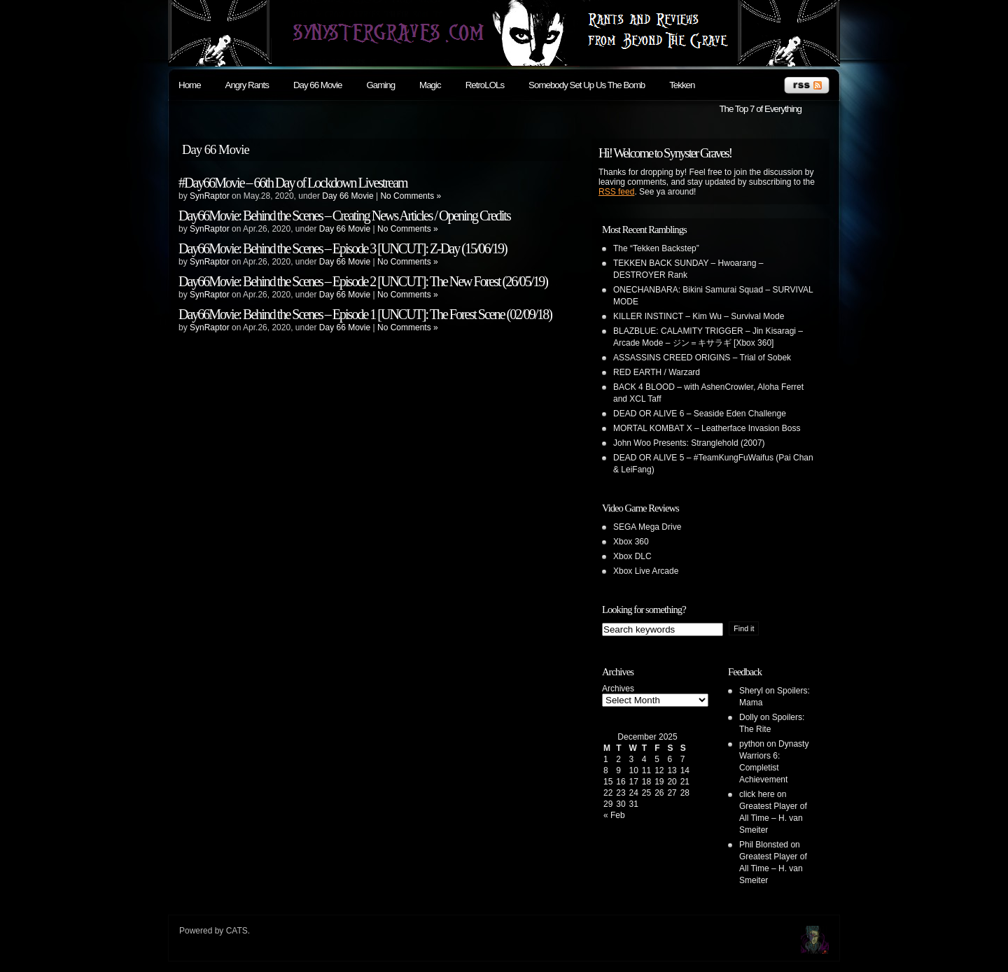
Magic (430, 85)
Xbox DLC (632, 556)
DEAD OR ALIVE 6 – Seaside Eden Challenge (699, 413)
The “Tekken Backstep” (656, 248)
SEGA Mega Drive (647, 527)
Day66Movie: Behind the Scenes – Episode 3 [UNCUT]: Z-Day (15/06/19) (342, 248)
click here (757, 794)
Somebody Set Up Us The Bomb (586, 85)
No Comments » (410, 196)
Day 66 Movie (317, 85)
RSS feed (616, 192)
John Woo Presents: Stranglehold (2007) (689, 443)
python (751, 744)
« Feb (614, 815)
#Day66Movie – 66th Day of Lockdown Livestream (292, 182)
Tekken (681, 85)
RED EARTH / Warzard (656, 372)
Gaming (380, 85)
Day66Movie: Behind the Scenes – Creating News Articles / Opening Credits (344, 215)
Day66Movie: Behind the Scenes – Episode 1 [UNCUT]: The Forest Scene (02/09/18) (365, 314)
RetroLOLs (484, 85)
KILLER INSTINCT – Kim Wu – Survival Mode (698, 316)
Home (189, 85)
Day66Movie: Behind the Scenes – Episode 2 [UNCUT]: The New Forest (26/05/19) (362, 281)
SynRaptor (210, 196)
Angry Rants (247, 85)
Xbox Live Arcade (645, 571)
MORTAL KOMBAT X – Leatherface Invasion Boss (706, 428)
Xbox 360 (631, 542)
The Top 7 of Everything (760, 109)
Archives (618, 688)
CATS (237, 931)
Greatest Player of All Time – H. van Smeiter (773, 818)
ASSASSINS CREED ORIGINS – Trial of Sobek (702, 357)
